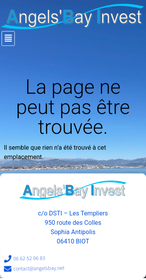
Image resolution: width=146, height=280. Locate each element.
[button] (74, 38)
